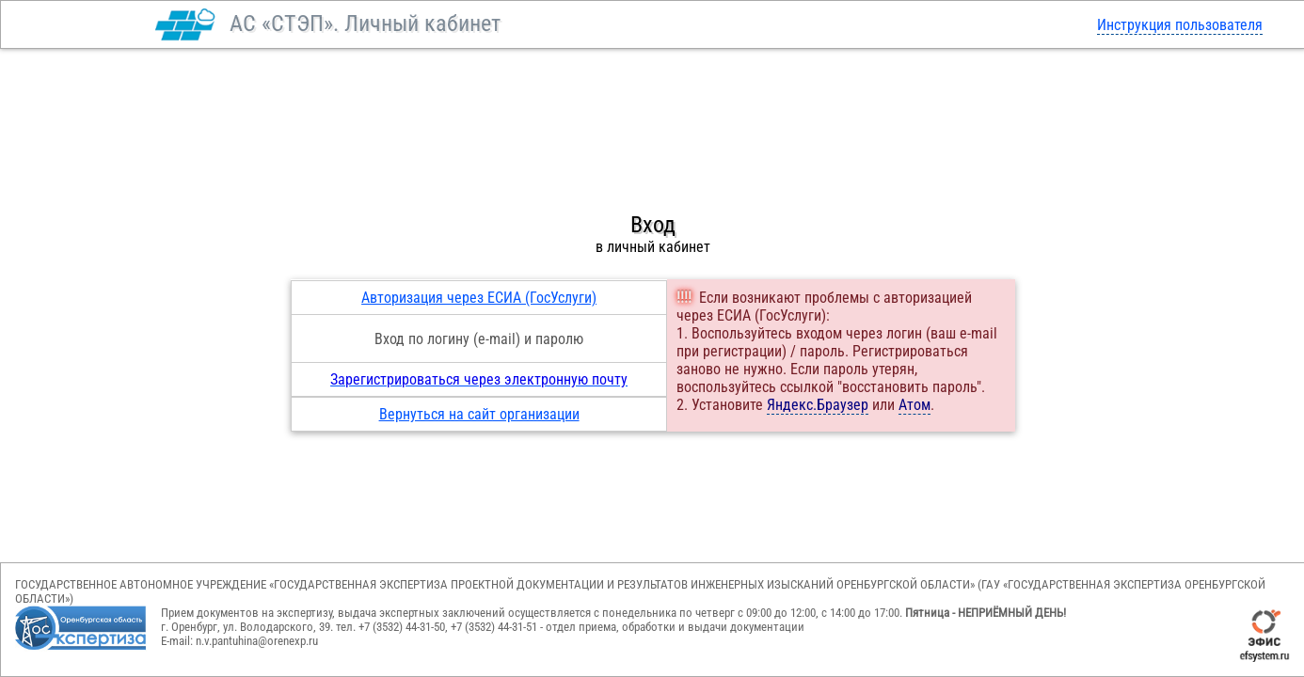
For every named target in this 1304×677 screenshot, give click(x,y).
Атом (914, 405)
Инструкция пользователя (1180, 25)
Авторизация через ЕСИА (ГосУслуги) (478, 298)
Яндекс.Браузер (817, 405)
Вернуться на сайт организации (479, 414)
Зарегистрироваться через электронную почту (479, 379)
